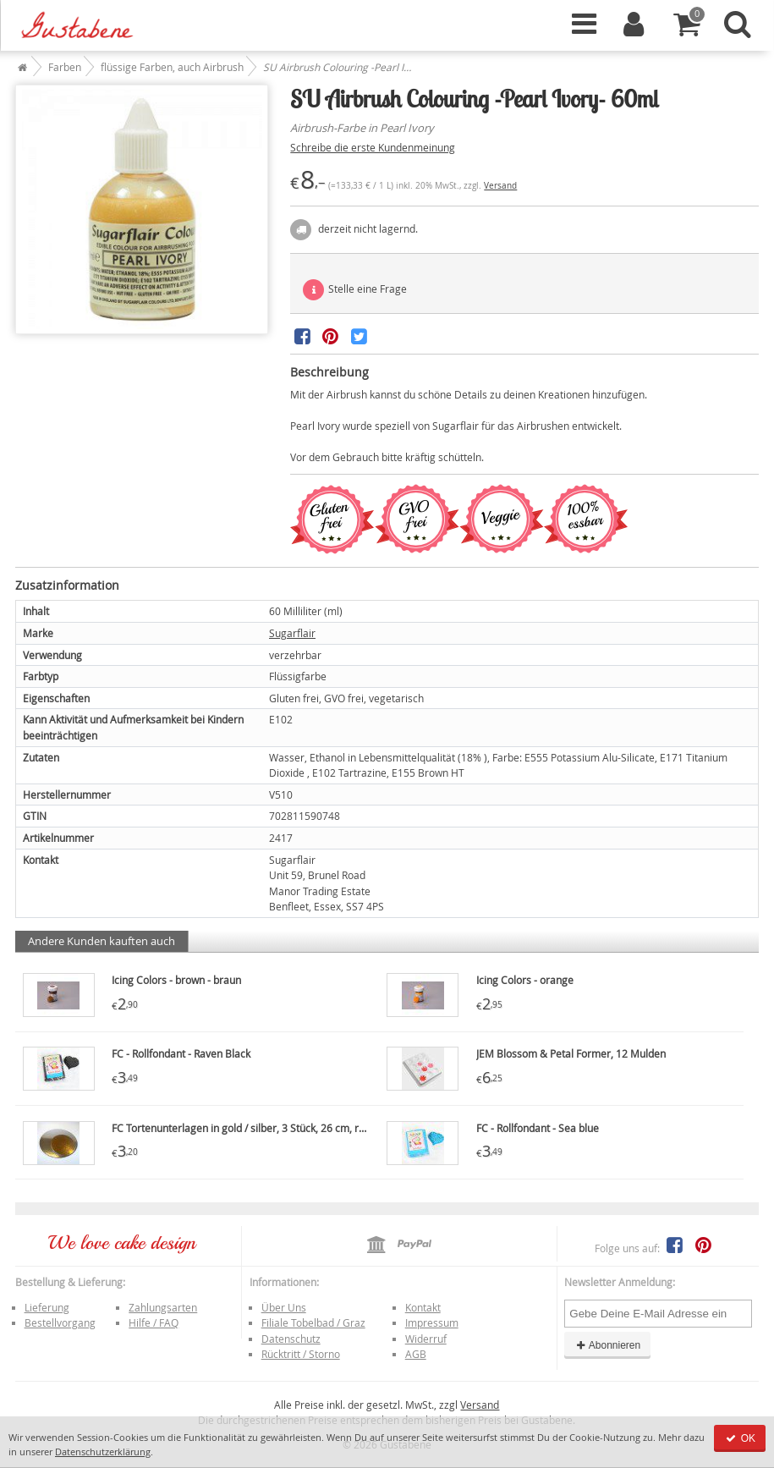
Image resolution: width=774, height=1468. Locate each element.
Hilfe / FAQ (153, 1322)
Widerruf (426, 1338)
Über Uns (283, 1307)
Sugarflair (292, 633)
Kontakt (423, 1307)
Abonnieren (607, 1345)
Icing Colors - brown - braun (176, 980)
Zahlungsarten (163, 1307)
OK (739, 1438)
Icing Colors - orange (525, 980)
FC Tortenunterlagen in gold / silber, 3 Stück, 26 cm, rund (244, 1128)
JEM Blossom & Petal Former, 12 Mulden (571, 1053)
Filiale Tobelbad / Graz (313, 1322)
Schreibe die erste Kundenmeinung (372, 147)
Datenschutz (291, 1338)
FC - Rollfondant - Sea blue (537, 1128)
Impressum (431, 1322)
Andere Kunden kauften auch (101, 940)
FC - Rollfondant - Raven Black (181, 1053)
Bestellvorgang (60, 1322)
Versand (500, 185)
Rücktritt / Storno (300, 1354)
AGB (415, 1354)
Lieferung (47, 1307)
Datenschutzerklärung (103, 1451)
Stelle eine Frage (355, 289)
